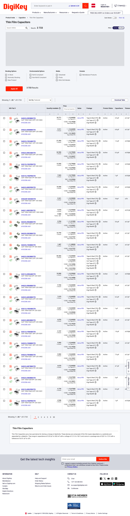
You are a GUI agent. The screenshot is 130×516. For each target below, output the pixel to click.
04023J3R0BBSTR (28, 378)
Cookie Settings (102, 513)
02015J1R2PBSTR (28, 164)
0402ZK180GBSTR (28, 199)
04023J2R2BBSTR (28, 257)
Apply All (14, 89)
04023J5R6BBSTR (28, 286)
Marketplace (6, 481)
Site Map (5, 488)
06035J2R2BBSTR (28, 233)
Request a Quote (78, 12)
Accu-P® (80, 118)
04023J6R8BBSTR (28, 130)
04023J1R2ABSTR (28, 141)
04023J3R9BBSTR (28, 118)
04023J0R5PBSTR (28, 187)
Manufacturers (49, 12)
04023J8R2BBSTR (28, 320)
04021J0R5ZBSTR (28, 210)
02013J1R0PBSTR (28, 401)
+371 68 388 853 (75, 482)
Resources (63, 12)
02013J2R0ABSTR (28, 274)
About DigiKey (7, 478)
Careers (4, 486)
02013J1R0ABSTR (28, 309)
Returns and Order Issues (43, 486)
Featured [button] (34, 100)
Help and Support (40, 478)
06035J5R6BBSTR (28, 222)
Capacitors (22, 18)
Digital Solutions (7, 491)
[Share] (121, 17)
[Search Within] (15, 27)
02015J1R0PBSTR (28, 176)
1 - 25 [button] (11, 100)
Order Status (39, 481)
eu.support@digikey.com (77, 485)
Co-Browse (72, 488)
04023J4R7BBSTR (28, 366)
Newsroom (6, 494)
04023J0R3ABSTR (28, 153)
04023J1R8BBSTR (28, 343)
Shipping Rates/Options (42, 483)
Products (35, 12)
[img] (15, 7)
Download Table (120, 100)
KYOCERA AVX (25, 123)
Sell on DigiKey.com (8, 483)
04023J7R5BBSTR (28, 355)
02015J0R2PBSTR (28, 389)
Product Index (10, 18)
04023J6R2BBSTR (28, 297)
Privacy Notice (72, 467)
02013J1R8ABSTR (28, 332)
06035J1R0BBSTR (28, 245)
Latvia (28, 513)
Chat (70, 479)
